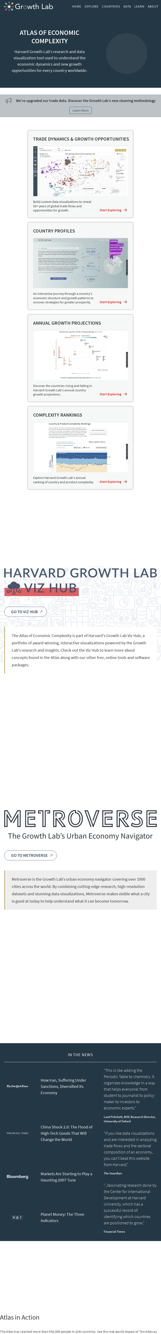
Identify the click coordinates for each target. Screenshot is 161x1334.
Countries (111, 6)
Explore (92, 6)
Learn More (81, 110)
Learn (139, 6)
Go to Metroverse (31, 855)
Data (127, 6)
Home (76, 6)
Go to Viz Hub (26, 611)
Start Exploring (110, 210)
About (153, 6)
